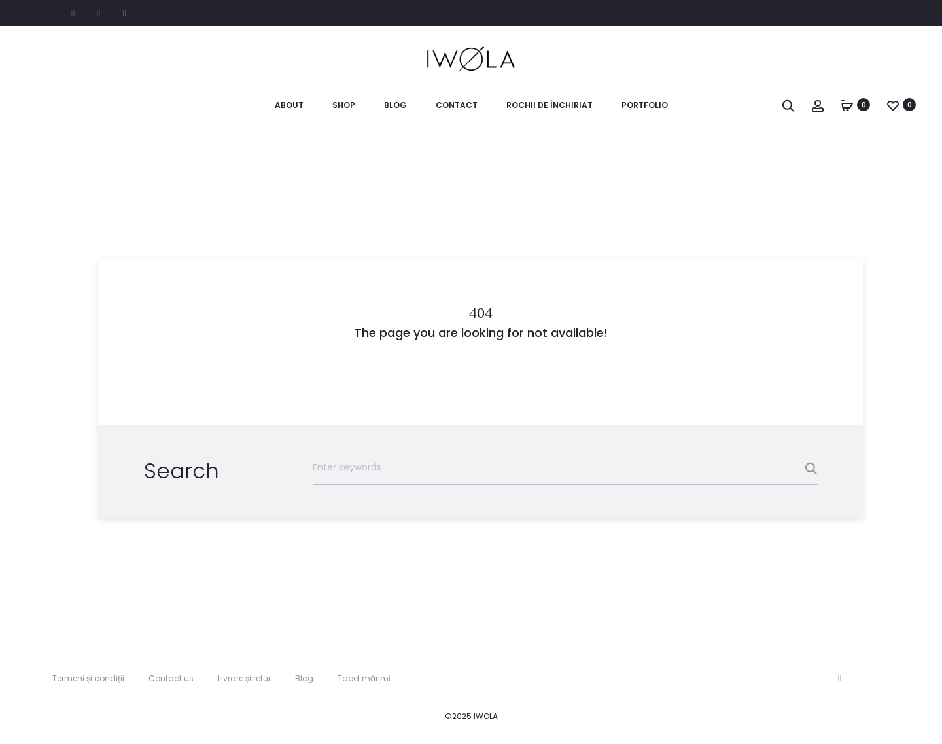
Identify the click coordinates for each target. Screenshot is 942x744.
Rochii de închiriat (549, 105)
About (289, 105)
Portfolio (644, 105)
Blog (395, 105)
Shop (343, 105)
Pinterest (98, 13)
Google (124, 13)
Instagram (73, 13)
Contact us (171, 678)
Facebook (47, 13)
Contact (457, 105)
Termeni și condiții (88, 678)
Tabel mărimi (364, 678)
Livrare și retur (244, 678)
